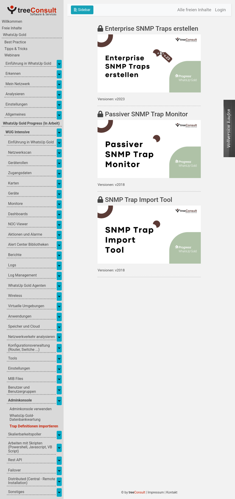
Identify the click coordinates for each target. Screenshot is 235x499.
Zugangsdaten (19, 174)
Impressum (157, 492)
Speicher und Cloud (24, 327)
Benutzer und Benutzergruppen (22, 390)
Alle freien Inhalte (194, 9)
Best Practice (15, 43)
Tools (12, 359)
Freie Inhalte (12, 29)
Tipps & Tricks (15, 49)
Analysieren (15, 95)
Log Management (22, 276)
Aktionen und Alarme (25, 235)
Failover (14, 471)
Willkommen (12, 22)
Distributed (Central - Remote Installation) (31, 481)
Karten (13, 184)
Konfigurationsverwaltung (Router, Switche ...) (29, 348)
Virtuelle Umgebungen (26, 307)
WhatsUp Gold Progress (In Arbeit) (31, 124)
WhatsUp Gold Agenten (27, 286)
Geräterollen (18, 163)
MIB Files (15, 379)
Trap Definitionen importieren (34, 427)
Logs (12, 266)
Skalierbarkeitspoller (24, 435)
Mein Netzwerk (18, 84)
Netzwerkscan (19, 153)
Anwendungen (19, 317)
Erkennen (13, 74)
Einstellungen (17, 105)
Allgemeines (16, 115)
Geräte (13, 194)
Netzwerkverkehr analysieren (31, 337)
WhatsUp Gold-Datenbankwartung (25, 418)
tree (138, 492)
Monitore (15, 204)
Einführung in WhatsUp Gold (28, 64)
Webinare (12, 56)
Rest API (15, 461)
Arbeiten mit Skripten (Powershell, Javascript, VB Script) (30, 448)
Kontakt (173, 492)
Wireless (15, 296)
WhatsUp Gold (14, 35)
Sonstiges (16, 492)
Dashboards (18, 214)
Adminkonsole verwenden (31, 410)
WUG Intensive (18, 133)
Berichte (15, 256)
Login (220, 9)
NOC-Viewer (18, 225)
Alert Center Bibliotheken (28, 245)
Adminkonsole (20, 401)
